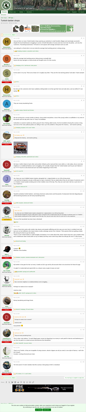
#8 (83, 161)
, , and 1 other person (26, 65)
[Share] (81, 38)
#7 (83, 132)
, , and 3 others (27, 156)
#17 (83, 313)
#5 (83, 100)
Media (21, 12)
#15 (83, 276)
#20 (83, 361)
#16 (83, 297)
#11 (83, 207)
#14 (83, 261)
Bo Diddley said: (19, 135)
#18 (83, 329)
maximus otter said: (19, 317)
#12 (83, 226)
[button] (17, 12)
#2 (83, 55)
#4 (83, 86)
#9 (83, 175)
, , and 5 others (24, 202)
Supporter (7, 82)
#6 (83, 114)
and (19, 171)
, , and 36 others (25, 110)
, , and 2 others (24, 343)
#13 (83, 245)
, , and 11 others (27, 293)
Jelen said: (17, 210)
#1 (83, 38)
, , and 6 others (27, 51)
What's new (12, 12)
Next (13, 34)
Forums (4, 12)
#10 (83, 191)
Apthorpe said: (18, 333)
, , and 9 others (25, 309)
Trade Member (7, 219)
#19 (83, 347)
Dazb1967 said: (18, 279)
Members (29, 12)
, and (21, 186)
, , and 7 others (25, 127)
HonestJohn (5, 23)
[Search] (81, 12)
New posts (3, 14)
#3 (83, 69)
